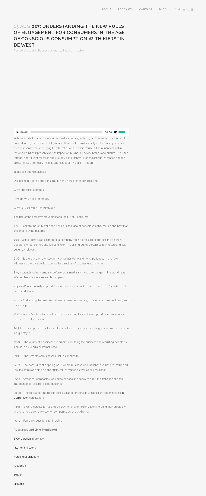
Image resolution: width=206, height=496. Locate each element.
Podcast (43, 50)
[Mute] (115, 132)
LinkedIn (19, 483)
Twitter (18, 474)
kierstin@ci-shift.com (26, 456)
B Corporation (22, 438)
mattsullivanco (62, 50)
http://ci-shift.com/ (25, 447)
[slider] (66, 132)
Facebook (20, 465)
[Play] (18, 132)
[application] (71, 133)
